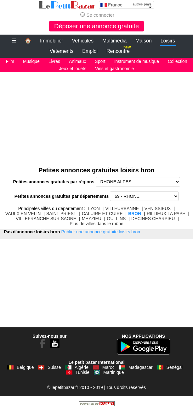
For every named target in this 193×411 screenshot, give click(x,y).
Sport (100, 61)
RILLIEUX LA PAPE (166, 213)
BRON (134, 213)
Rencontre (118, 50)
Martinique (113, 372)
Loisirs (168, 40)
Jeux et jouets (72, 68)
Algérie (81, 367)
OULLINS (116, 218)
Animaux (77, 61)
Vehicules (83, 40)
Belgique (25, 367)
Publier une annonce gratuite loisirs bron (100, 231)
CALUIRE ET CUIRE (102, 213)
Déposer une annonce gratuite (96, 26)
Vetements (62, 51)
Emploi (90, 51)
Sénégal (175, 367)
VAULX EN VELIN (23, 213)
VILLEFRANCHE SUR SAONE (46, 218)
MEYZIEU (91, 218)
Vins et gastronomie (114, 68)
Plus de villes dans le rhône (96, 223)
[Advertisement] (96, 116)
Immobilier (51, 40)
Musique (31, 61)
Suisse (54, 367)
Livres (54, 61)
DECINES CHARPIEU (153, 218)
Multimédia (114, 40)
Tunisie (83, 372)
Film (10, 61)
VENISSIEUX (158, 208)
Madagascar (140, 367)
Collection (177, 61)
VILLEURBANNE (122, 208)
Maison (143, 40)
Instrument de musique (136, 61)
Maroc (108, 367)
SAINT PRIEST (61, 213)
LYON (94, 208)
